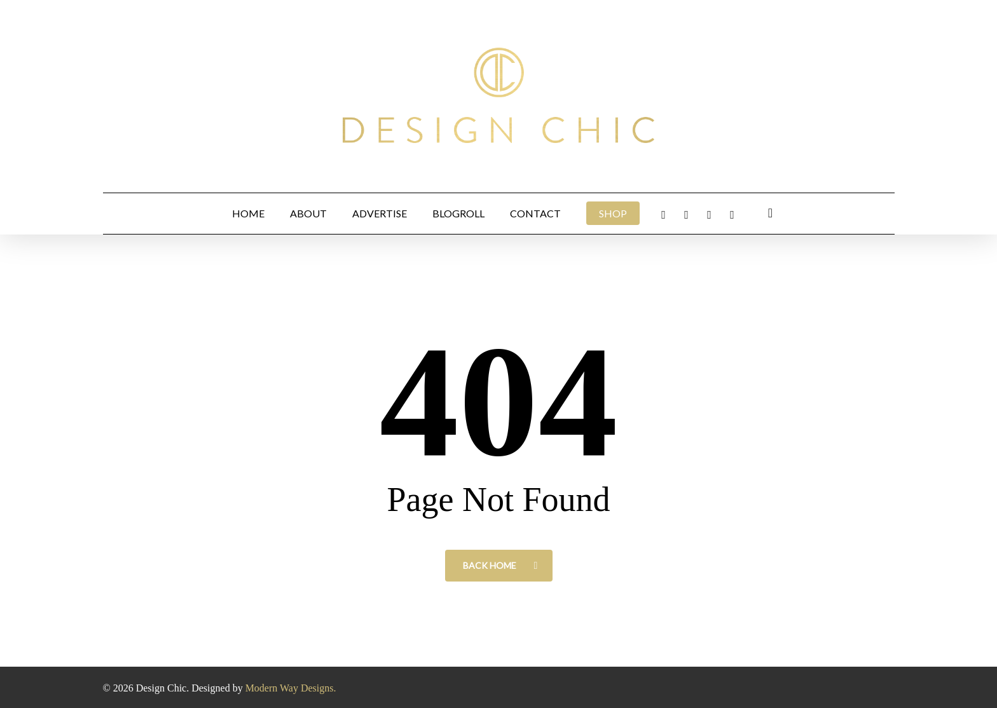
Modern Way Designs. (290, 688)
